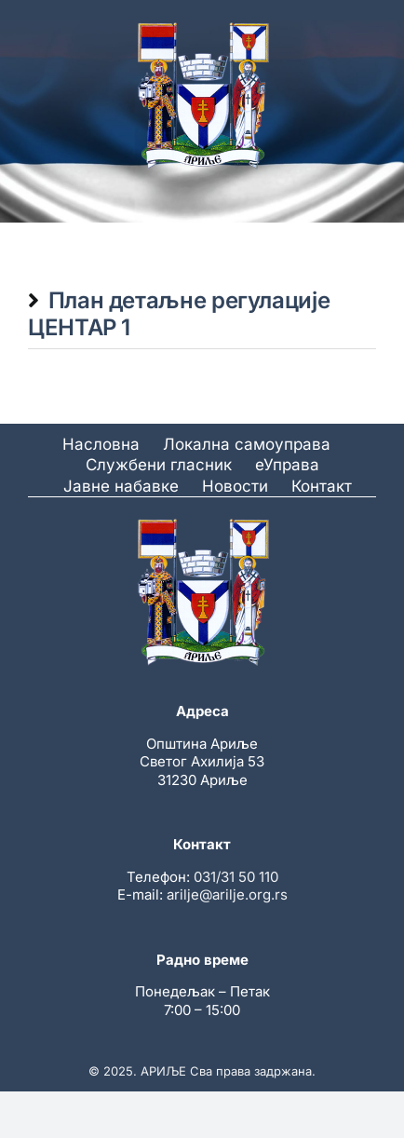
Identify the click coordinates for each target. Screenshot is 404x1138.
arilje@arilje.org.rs (227, 894)
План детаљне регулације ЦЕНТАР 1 (179, 314)
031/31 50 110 (236, 877)
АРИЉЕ (163, 1070)
